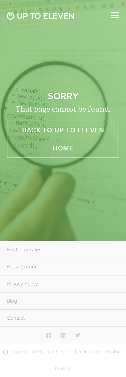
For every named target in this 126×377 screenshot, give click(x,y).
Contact (16, 318)
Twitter (77, 335)
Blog (12, 301)
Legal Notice (88, 352)
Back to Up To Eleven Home (63, 139)
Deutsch (63, 368)
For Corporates (24, 249)
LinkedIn (63, 335)
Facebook (48, 335)
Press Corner (22, 266)
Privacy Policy (22, 283)
